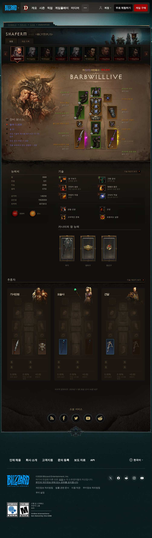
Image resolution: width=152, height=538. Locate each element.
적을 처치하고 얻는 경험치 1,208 (22, 145)
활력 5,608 (14, 124)
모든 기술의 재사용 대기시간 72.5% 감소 (23, 135)
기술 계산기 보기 (132, 171)
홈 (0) (11, 129)
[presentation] (11, 7)
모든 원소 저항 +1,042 (17, 140)
